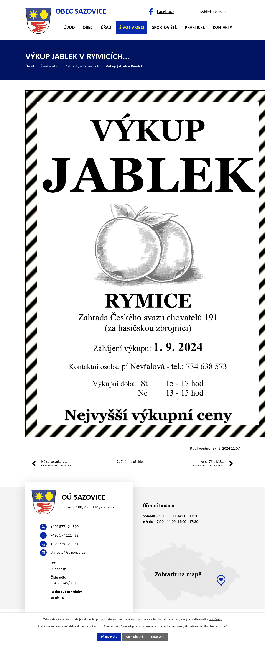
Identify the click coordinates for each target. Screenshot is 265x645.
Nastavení (157, 637)
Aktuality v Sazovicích (82, 66)
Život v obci (50, 66)
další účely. (215, 619)
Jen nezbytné (134, 637)
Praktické (195, 28)
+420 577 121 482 (65, 535)
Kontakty (222, 28)
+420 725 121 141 (65, 544)
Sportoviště (164, 28)
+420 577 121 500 (65, 527)
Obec (88, 28)
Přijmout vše (109, 637)
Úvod (29, 66)
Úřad (106, 28)
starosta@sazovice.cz (68, 553)
